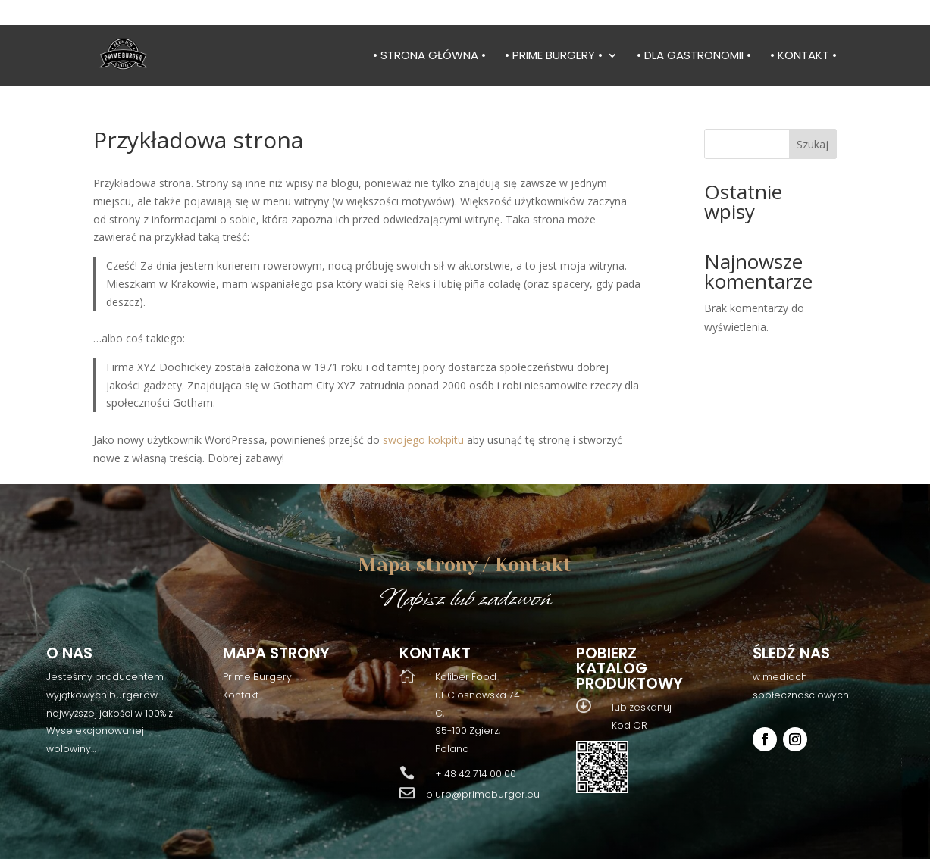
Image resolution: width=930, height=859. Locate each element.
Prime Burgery (257, 676)
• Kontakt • (803, 56)
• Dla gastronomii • (694, 56)
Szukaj (812, 144)
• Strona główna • (429, 56)
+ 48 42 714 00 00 (475, 773)
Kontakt (240, 695)
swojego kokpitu (423, 440)
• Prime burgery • (554, 56)
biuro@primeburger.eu (483, 794)
